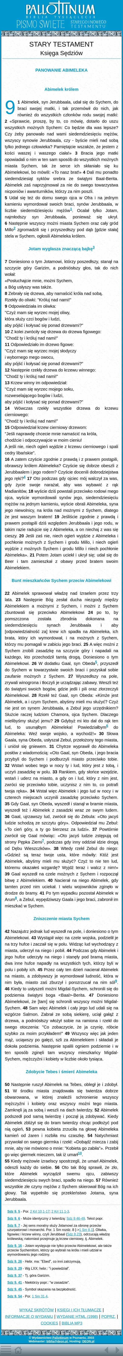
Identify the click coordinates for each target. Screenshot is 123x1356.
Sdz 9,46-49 (76, 1218)
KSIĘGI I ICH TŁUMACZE (79, 1310)
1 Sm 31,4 (39, 1296)
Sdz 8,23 (73, 1234)
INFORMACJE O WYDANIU (29, 1317)
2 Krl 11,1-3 (60, 1211)
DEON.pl (88, 1341)
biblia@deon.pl (57, 1341)
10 (80, 1153)
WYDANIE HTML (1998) (77, 1317)
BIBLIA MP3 (72, 1323)
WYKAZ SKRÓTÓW (36, 1310)
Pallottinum (60, 1337)
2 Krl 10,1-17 (40, 1211)
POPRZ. (109, 1317)
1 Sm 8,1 (86, 1230)
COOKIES (49, 1323)
